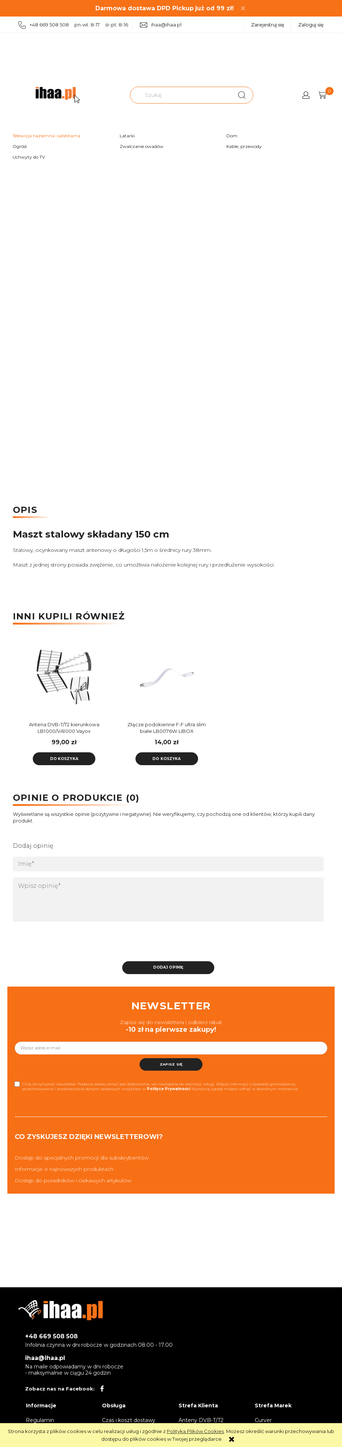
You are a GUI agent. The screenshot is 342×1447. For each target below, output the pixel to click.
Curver (263, 1418)
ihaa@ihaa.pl (160, 25)
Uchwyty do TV (29, 157)
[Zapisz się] (171, 1062)
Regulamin (40, 1418)
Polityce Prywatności (168, 1086)
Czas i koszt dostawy (128, 1418)
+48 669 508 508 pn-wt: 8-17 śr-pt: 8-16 (73, 25)
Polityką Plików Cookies (195, 1431)
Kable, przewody (244, 146)
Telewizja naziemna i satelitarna (46, 135)
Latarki (127, 135)
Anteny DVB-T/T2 (201, 1418)
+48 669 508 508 (51, 1334)
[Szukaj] (242, 95)
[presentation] (64, 941)
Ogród (20, 146)
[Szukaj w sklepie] (181, 95)
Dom (231, 135)
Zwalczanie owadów (141, 146)
